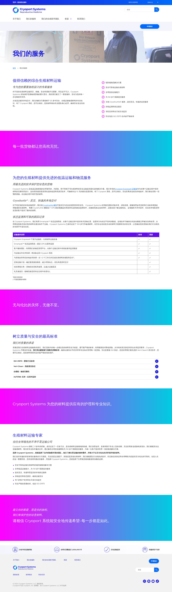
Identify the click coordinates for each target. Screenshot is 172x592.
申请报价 (150, 26)
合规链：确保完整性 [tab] (21, 372)
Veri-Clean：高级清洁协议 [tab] (24, 366)
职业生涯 (42, 575)
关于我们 (16, 560)
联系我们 (77, 560)
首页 (14, 68)
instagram (144, 581)
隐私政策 (16, 575)
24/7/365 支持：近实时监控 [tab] (25, 377)
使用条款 (29, 575)
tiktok (157, 581)
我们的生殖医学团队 (49, 560)
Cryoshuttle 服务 (50, 205)
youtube (153, 581)
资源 (65, 560)
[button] (150, 2)
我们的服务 (31, 560)
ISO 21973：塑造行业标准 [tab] (24, 361)
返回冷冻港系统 (133, 2)
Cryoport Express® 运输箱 (126, 189)
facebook (148, 581)
